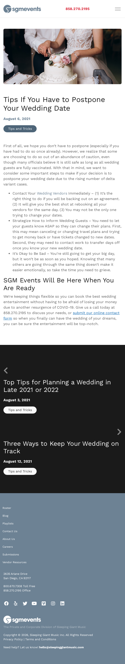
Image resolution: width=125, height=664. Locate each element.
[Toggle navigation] (118, 8)
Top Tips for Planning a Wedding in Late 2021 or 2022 (57, 386)
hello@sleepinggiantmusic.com (61, 647)
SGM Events (22, 280)
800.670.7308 (12, 586)
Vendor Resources (14, 562)
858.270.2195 (77, 9)
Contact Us (10, 531)
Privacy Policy (13, 639)
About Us (9, 539)
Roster (7, 508)
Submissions (11, 554)
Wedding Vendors (52, 193)
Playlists (8, 523)
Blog (5, 515)
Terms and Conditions (40, 639)
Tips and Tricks (20, 128)
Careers (8, 546)
